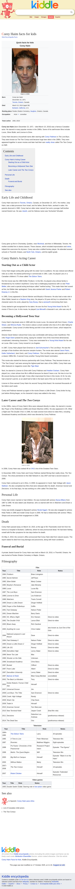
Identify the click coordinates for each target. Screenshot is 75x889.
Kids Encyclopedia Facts (9, 37)
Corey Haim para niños (25, 801)
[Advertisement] (37, 25)
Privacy (25, 884)
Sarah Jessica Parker (53, 289)
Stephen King (25, 299)
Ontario (20, 102)
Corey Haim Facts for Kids (11, 860)
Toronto (14, 102)
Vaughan (33, 111)
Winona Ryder (16, 325)
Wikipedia (25, 881)
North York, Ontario (34, 252)
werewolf (46, 302)
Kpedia (51, 17)
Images (37, 17)
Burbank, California (18, 108)
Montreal (40, 244)
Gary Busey (33, 302)
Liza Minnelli (40, 309)
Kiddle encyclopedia (21, 854)
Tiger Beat (35, 366)
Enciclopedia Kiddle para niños (50, 884)
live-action (38, 787)
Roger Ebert (10, 338)
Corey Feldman (50, 137)
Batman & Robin (13, 676)
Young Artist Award (54, 306)
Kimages (43, 17)
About (18, 884)
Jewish (24, 211)
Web (31, 17)
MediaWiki (55, 881)
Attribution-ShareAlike (23, 856)
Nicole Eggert (42, 510)
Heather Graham (53, 370)
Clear (67, 12)
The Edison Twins (35, 276)
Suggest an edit (59, 865)
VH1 (32, 469)
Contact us (33, 884)
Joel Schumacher (42, 348)
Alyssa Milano (61, 500)
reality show (50, 142)
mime (69, 246)
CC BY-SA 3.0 (23, 879)
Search (71, 12)
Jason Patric (64, 350)
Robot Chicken (16, 773)
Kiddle (4, 884)
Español (57, 17)
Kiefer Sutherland (8, 353)
